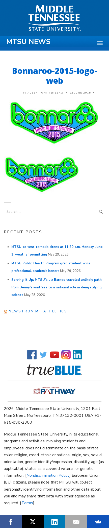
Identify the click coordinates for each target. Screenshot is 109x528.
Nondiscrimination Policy (47, 475)
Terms (27, 503)
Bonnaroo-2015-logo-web (54, 75)
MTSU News (28, 42)
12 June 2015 (80, 93)
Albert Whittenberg (45, 93)
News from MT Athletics (38, 311)
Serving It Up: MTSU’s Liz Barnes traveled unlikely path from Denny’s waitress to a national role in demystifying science (56, 287)
